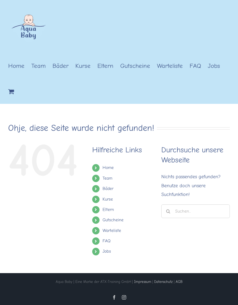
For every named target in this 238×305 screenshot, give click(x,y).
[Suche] (168, 211)
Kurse (108, 199)
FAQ (106, 240)
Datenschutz (163, 282)
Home (108, 167)
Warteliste (112, 230)
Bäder (108, 188)
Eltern (108, 209)
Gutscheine (113, 220)
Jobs (107, 251)
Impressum (142, 282)
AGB (179, 282)
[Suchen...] (195, 211)
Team (107, 178)
